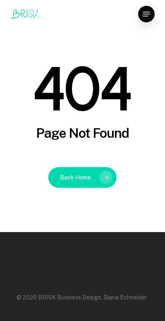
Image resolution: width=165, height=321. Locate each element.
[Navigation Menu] (146, 14)
